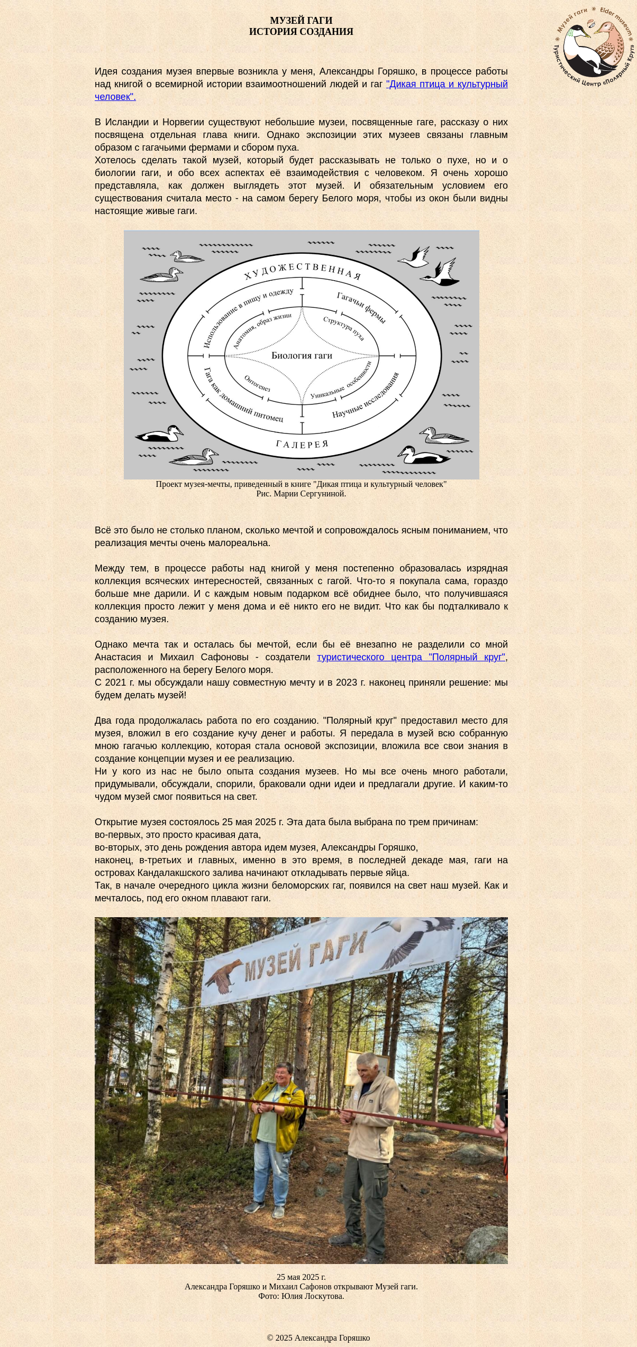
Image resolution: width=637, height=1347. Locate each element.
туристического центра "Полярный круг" (411, 657)
